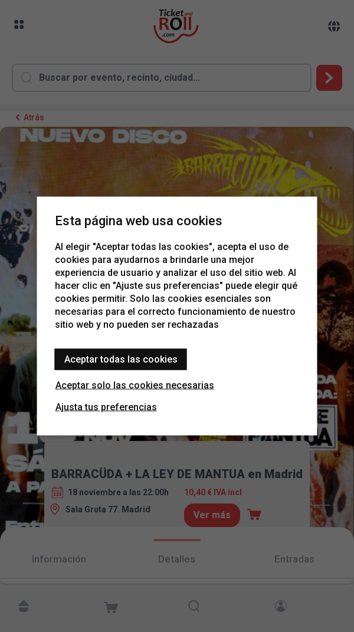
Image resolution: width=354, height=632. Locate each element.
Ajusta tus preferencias (106, 407)
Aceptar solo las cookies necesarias (134, 385)
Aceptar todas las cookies (121, 359)
